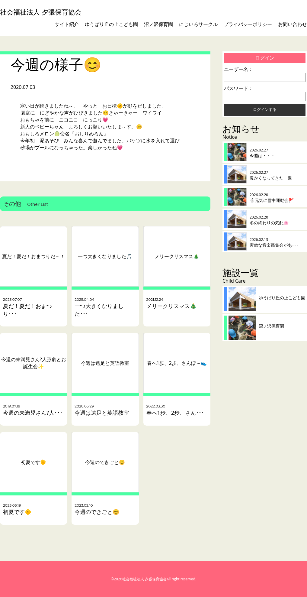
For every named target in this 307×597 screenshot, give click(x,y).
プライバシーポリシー (248, 24)
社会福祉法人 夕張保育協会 (41, 12)
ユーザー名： (238, 69)
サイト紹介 (67, 24)
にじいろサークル (198, 24)
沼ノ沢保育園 (158, 24)
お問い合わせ (292, 24)
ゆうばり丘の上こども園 (111, 24)
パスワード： (238, 88)
